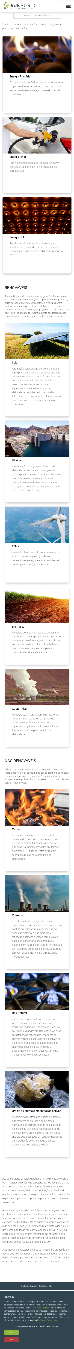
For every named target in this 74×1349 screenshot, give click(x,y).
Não (11, 1339)
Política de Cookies (40, 1308)
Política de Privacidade (47, 1320)
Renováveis (16, 287)
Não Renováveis (20, 761)
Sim (11, 1332)
